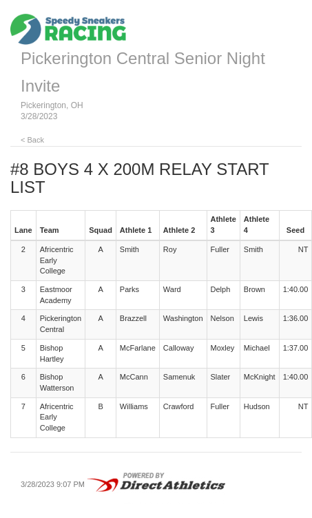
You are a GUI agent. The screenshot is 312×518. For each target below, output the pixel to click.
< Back (32, 140)
